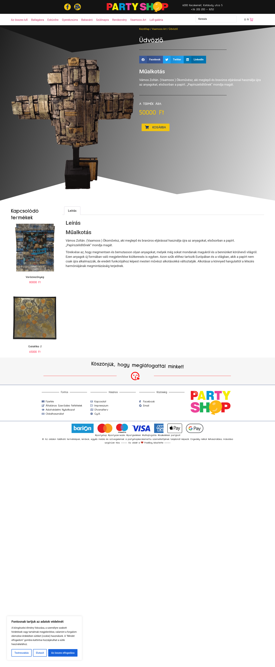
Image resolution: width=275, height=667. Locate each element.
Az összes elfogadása (63, 652)
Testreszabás (21, 652)
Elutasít (40, 652)
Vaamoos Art (159, 29)
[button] (151, 59)
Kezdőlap (144, 29)
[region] (44, 638)
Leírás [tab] (72, 210)
